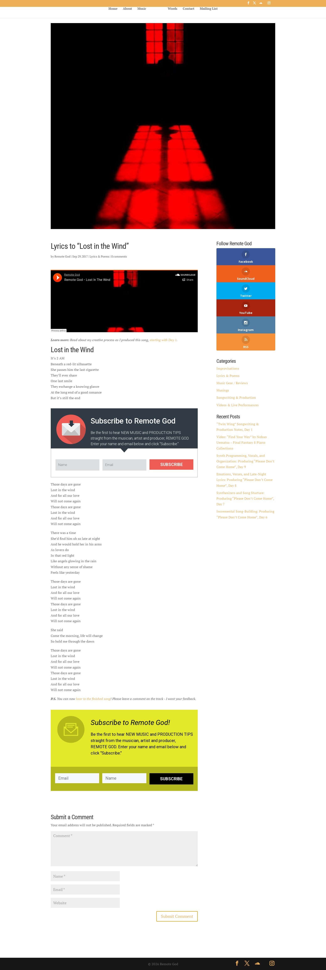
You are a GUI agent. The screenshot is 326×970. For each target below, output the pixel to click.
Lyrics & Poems (99, 256)
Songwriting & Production (236, 346)
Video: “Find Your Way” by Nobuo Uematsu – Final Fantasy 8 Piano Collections (241, 391)
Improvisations (227, 317)
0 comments (119, 256)
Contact (221, 16)
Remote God (62, 256)
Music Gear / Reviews (232, 332)
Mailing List (241, 16)
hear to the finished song (93, 698)
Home (80, 16)
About (95, 16)
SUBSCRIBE (171, 464)
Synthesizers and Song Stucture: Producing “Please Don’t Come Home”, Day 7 (245, 447)
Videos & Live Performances (237, 354)
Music (109, 16)
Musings (222, 339)
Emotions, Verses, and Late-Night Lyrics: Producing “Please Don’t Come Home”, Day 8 (244, 428)
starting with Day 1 (163, 340)
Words (205, 16)
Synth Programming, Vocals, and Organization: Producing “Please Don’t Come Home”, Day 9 (245, 410)
